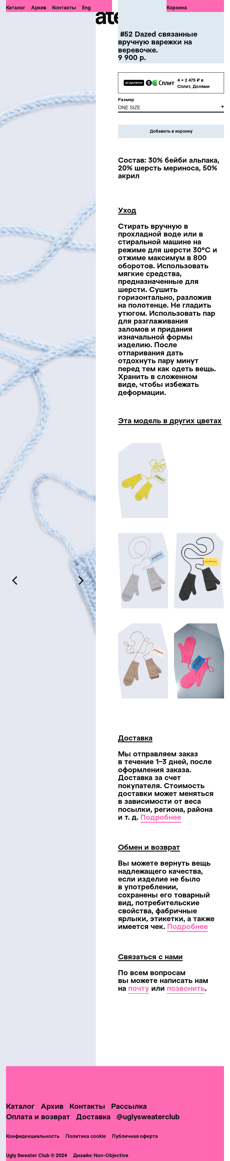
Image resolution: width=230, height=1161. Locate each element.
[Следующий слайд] (81, 580)
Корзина (177, 7)
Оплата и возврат (38, 1116)
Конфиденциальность (33, 1135)
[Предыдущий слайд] (15, 580)
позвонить (186, 988)
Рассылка (129, 1106)
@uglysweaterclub (148, 1116)
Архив (38, 7)
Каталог (15, 7)
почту (138, 988)
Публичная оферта (135, 1135)
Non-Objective (111, 1155)
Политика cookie (86, 1135)
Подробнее (160, 817)
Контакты (64, 7)
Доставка (93, 1116)
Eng (86, 7)
